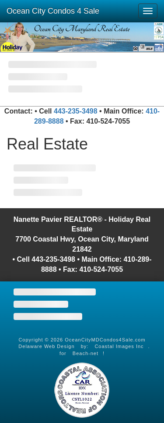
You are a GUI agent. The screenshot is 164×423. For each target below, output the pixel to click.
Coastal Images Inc (118, 346)
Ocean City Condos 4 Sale (53, 11)
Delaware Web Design (46, 346)
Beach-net (85, 353)
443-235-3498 (76, 111)
